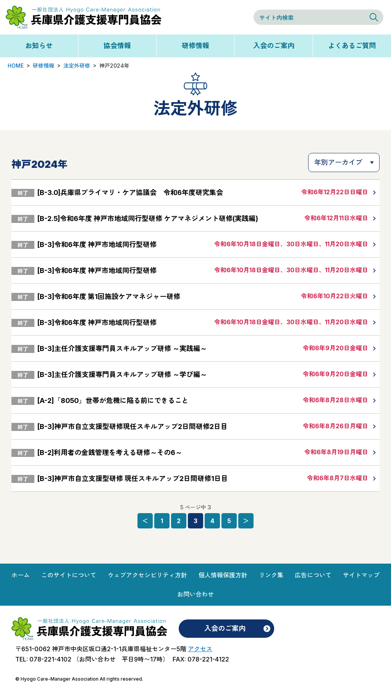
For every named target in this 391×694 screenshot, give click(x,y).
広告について (313, 575)
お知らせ (39, 46)
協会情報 (117, 46)
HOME (16, 65)
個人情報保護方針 (223, 575)
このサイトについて (68, 575)
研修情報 (195, 46)
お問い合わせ (195, 594)
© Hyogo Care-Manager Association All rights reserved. (79, 679)
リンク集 (271, 575)
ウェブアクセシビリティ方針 (147, 575)
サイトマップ (361, 575)
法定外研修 (76, 65)
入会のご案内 (273, 46)
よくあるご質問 (352, 46)
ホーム (20, 575)
